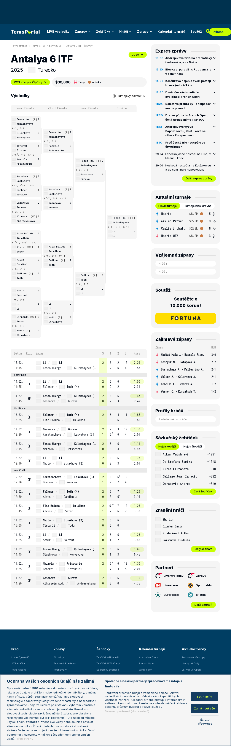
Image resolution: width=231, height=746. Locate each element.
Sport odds (200, 585)
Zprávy (144, 31)
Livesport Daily (190, 663)
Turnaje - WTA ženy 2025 (47, 45)
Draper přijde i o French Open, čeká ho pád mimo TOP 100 (186, 117)
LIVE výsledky (58, 31)
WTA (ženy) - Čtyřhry (30, 82)
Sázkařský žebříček (107, 669)
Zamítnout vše (204, 708)
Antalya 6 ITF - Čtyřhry (79, 45)
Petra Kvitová (18, 669)
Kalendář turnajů (171, 31)
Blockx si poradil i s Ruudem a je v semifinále (188, 71)
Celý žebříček (203, 491)
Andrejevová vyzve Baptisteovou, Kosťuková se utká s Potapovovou (185, 131)
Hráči (125, 31)
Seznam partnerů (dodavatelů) (127, 711)
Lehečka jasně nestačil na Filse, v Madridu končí (188, 156)
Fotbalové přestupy (193, 657)
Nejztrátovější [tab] (192, 446)
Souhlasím (204, 696)
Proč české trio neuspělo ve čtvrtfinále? (185, 145)
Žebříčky (105, 31)
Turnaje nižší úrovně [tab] (198, 206)
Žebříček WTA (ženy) (108, 663)
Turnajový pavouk (129, 95)
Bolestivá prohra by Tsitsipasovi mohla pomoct (188, 106)
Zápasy (83, 31)
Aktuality (59, 657)
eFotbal (197, 594)
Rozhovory (60, 669)
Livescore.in (168, 585)
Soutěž (196, 31)
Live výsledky (169, 575)
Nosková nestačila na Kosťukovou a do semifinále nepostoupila (188, 167)
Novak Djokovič (20, 657)
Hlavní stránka (19, 45)
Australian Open (148, 657)
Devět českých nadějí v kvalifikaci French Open (182, 94)
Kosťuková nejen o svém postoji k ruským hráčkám (188, 83)
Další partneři (203, 604)
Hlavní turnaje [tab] (167, 206)
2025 (137, 54)
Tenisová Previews (65, 663)
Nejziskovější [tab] (167, 446)
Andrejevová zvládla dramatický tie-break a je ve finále (188, 60)
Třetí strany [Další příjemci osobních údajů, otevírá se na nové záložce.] (24, 738)
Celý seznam (203, 549)
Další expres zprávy (199, 178)
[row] (79, 365)
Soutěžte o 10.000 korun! (185, 302)
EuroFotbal (167, 594)
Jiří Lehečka (18, 663)
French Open (147, 663)
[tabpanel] (185, 225)
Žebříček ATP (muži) (107, 657)
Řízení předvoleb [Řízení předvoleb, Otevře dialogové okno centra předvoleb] (205, 721)
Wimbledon (145, 669)
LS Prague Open (191, 669)
